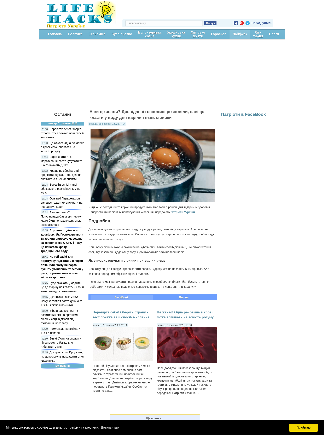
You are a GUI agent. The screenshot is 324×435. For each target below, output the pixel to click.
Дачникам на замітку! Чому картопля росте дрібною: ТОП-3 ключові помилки (61, 301)
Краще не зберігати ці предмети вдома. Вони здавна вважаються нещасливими (61, 175)
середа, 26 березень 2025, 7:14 (107, 123)
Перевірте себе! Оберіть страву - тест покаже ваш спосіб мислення (62, 133)
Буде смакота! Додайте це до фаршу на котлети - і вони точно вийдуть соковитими (62, 287)
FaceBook (122, 297)
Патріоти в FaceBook (243, 114)
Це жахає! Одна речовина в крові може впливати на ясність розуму (62, 147)
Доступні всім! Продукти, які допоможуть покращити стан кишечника (62, 356)
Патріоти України (183, 212)
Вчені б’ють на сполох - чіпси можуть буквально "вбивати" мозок (61, 342)
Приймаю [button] (303, 427)
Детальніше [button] (110, 427)
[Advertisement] (162, 77)
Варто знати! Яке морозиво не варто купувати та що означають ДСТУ (61, 161)
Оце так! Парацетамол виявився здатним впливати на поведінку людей (61, 202)
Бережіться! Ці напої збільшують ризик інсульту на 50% (60, 189)
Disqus (184, 297)
